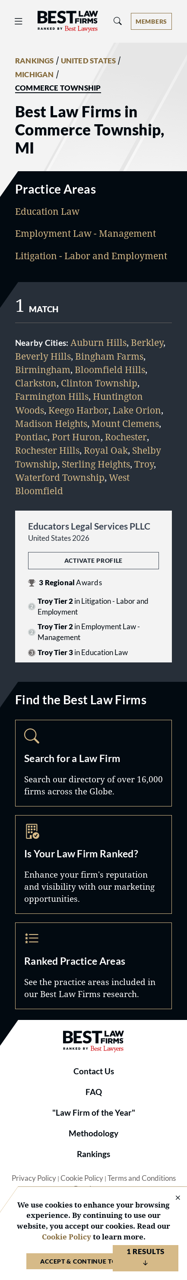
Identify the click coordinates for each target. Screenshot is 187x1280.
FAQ (94, 1092)
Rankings (93, 1154)
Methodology (93, 1133)
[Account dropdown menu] (151, 21)
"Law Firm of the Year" (93, 1112)
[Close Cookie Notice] (172, 1198)
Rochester (126, 437)
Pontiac (31, 437)
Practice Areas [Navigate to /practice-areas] (93, 966)
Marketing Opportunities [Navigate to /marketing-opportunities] (93, 864)
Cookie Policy (81, 1178)
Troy (144, 464)
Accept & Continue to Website (93, 1261)
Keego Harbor (78, 410)
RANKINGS (34, 60)
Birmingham (42, 370)
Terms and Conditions (142, 1178)
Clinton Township (99, 383)
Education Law (47, 211)
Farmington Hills (52, 396)
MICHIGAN (34, 74)
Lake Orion (137, 410)
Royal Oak (106, 450)
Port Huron (76, 437)
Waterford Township (60, 477)
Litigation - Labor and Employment (91, 256)
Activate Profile (93, 560)
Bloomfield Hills (110, 370)
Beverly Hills (43, 356)
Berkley (147, 342)
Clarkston (36, 383)
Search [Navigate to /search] (93, 763)
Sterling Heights (96, 464)
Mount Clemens (125, 423)
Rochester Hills (47, 450)
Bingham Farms (109, 356)
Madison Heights (51, 423)
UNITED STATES (88, 60)
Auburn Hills (98, 342)
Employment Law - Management (85, 233)
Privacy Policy (34, 1178)
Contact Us (93, 1071)
